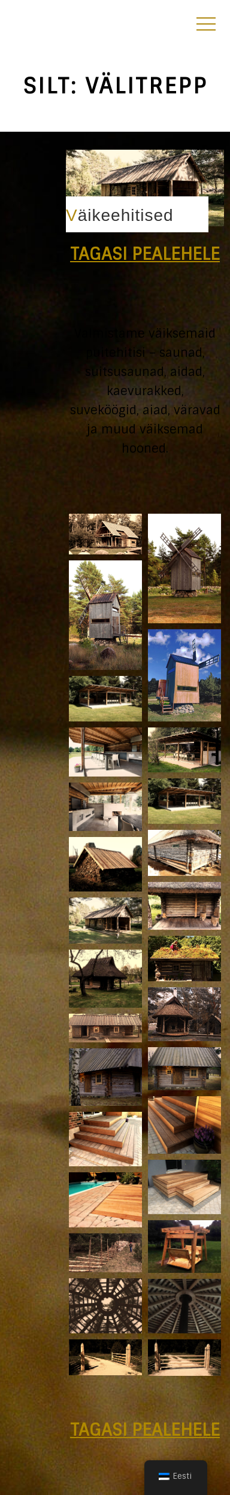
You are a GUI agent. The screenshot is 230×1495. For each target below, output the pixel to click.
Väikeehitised (120, 215)
